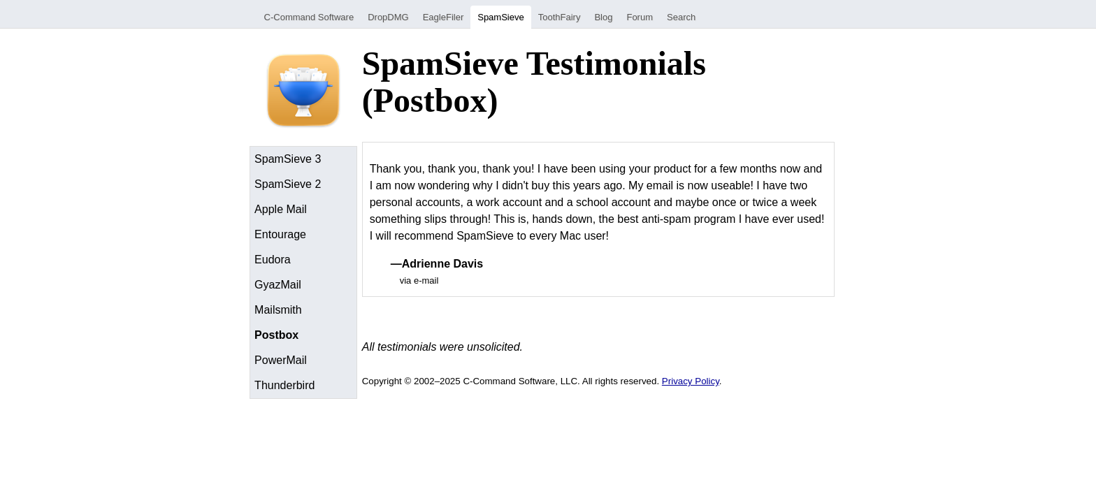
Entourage (280, 234)
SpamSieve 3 (287, 159)
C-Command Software (309, 17)
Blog (603, 17)
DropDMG (388, 17)
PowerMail (280, 360)
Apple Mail (280, 209)
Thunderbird (284, 385)
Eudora (272, 259)
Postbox (276, 335)
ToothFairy (559, 17)
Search (681, 17)
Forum (639, 17)
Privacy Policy (690, 381)
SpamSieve (500, 17)
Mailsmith (278, 310)
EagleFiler (443, 17)
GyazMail (277, 285)
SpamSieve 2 (287, 184)
